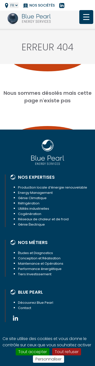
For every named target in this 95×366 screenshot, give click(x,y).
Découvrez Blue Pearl (35, 302)
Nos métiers (33, 242)
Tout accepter (32, 352)
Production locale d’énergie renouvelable (52, 187)
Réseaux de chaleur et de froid (43, 219)
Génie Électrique (31, 224)
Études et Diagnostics (35, 253)
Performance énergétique (40, 268)
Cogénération (29, 213)
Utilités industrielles (33, 208)
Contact (24, 308)
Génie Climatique (32, 198)
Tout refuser (67, 352)
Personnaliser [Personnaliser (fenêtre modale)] (48, 359)
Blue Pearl (30, 292)
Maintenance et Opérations (40, 263)
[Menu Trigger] (86, 17)
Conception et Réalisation (39, 258)
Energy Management (35, 192)
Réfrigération (29, 203)
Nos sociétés (42, 5)
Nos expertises (36, 177)
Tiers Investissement (34, 274)
